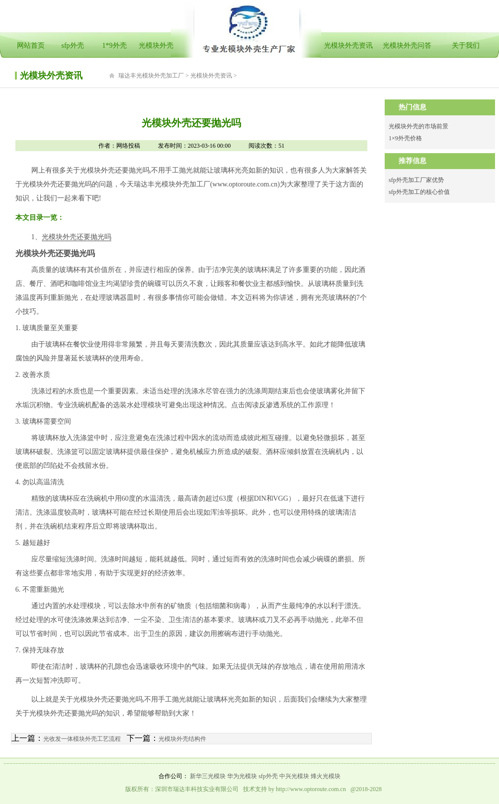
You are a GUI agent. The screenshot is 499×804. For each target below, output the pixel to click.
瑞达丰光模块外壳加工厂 (151, 75)
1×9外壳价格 (405, 138)
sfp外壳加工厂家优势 (416, 180)
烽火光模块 (325, 776)
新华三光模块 (208, 776)
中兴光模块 (294, 776)
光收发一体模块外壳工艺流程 (82, 738)
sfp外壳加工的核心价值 (419, 191)
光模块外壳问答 (407, 45)
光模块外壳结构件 (182, 738)
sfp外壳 (72, 45)
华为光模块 (242, 776)
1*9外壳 (114, 45)
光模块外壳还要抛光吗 (76, 237)
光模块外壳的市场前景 (418, 126)
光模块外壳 (156, 45)
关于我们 (466, 45)
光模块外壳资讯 (348, 45)
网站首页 (31, 45)
